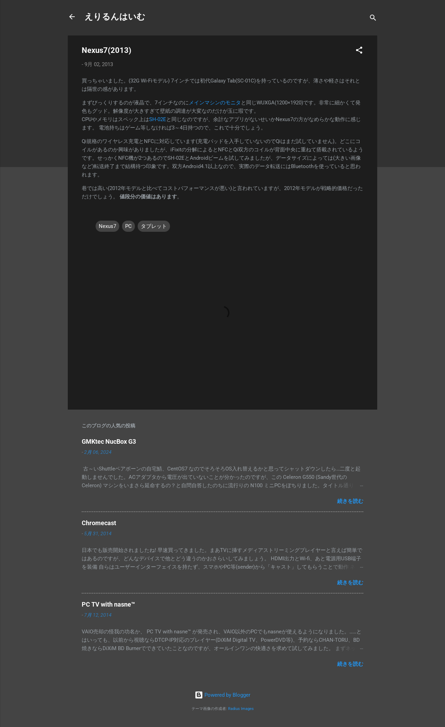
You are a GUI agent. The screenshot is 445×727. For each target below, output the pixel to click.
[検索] (373, 19)
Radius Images (241, 708)
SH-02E (157, 119)
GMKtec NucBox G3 (109, 441)
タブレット (154, 226)
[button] (359, 51)
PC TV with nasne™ (108, 604)
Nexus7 (107, 226)
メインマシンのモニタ (215, 103)
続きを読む (350, 501)
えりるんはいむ (114, 17)
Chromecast (99, 523)
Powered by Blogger (222, 695)
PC (128, 226)
